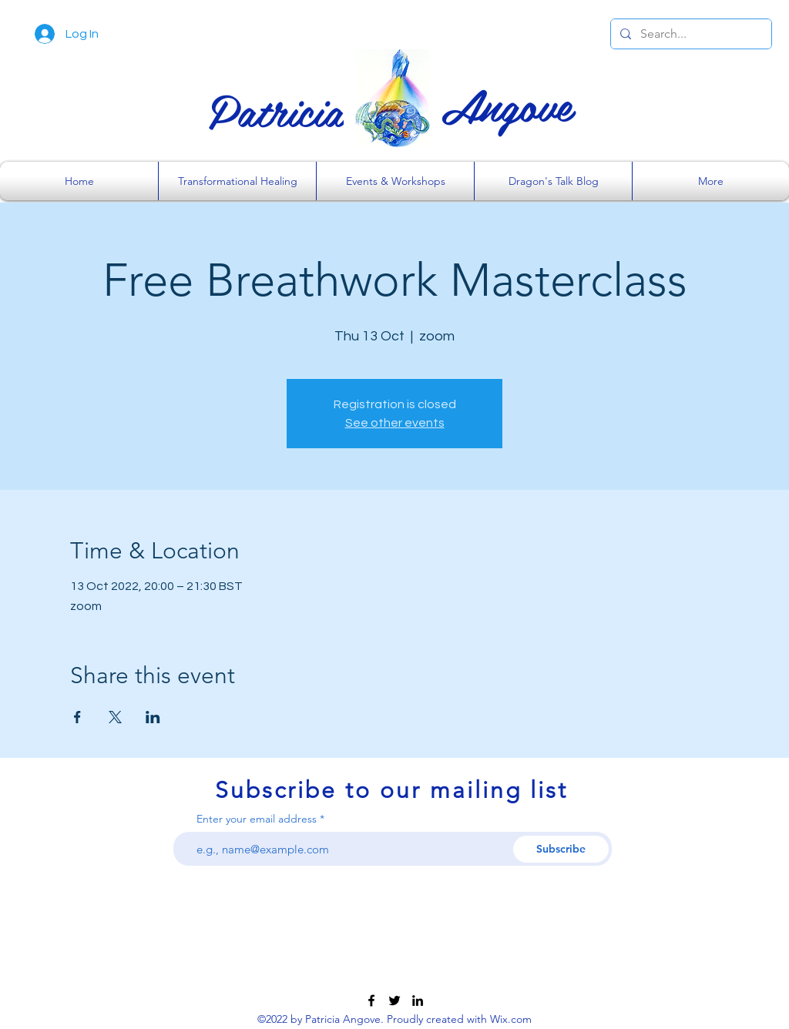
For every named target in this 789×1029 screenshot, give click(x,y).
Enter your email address (256, 818)
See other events (395, 423)
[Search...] (689, 34)
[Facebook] (371, 1000)
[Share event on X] (115, 717)
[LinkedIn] (417, 1000)
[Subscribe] (561, 849)
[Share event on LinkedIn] (153, 717)
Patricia (276, 109)
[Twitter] (394, 1000)
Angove (507, 104)
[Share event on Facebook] (77, 717)
